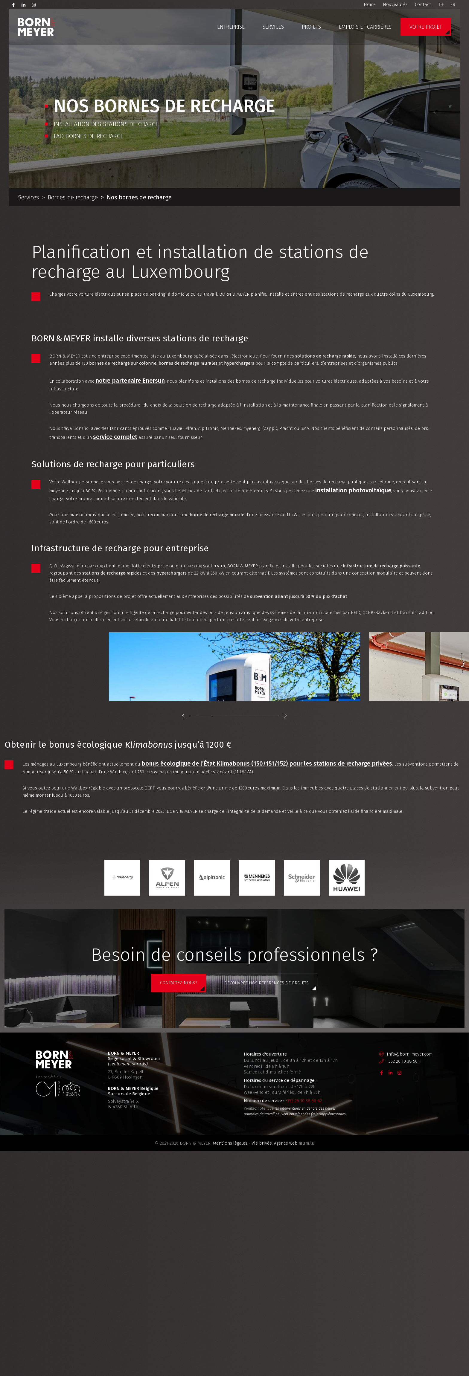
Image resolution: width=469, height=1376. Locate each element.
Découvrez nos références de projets (266, 1201)
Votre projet (425, 27)
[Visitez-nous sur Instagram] (33, 4)
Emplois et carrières (365, 27)
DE (441, 4)
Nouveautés (395, 4)
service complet (249, 489)
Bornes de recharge (73, 197)
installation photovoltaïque (150, 554)
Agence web (285, 1348)
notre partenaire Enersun (145, 423)
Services (273, 27)
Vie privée (262, 1348)
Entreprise (231, 27)
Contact (423, 4)
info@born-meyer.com (410, 1259)
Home (370, 4)
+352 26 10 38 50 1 (404, 1267)
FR (452, 4)
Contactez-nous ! (178, 1200)
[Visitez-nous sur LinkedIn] (23, 4)
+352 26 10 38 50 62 (303, 1306)
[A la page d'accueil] (36, 27)
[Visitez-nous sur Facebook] (13, 4)
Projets (311, 27)
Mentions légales (230, 1348)
